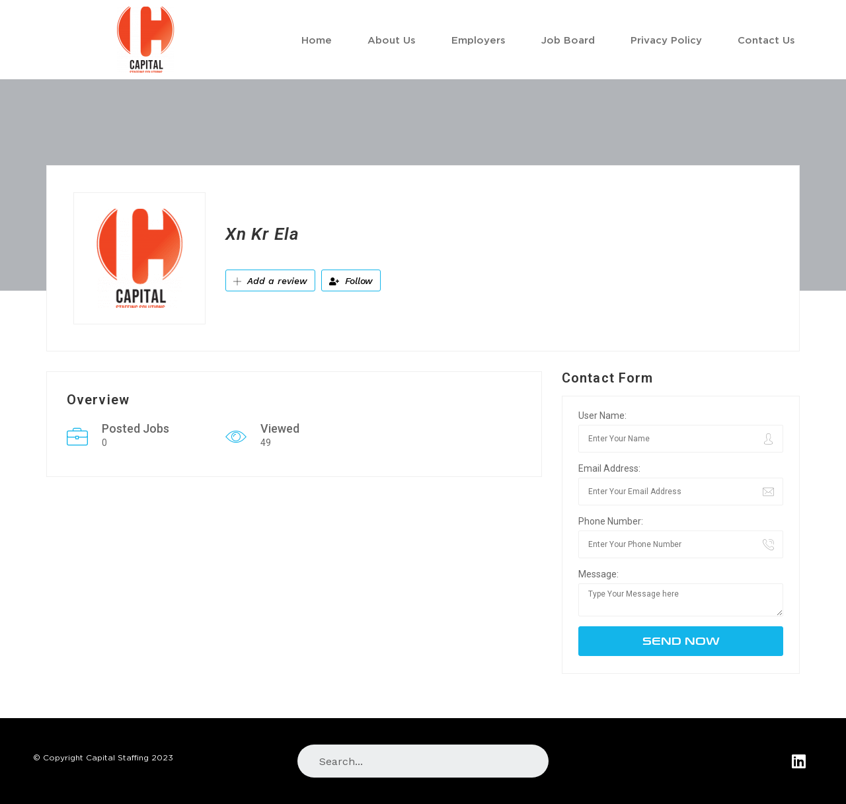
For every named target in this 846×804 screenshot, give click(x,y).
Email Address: (609, 468)
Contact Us (766, 39)
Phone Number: (610, 521)
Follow (351, 280)
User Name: (602, 415)
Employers (478, 39)
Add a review (270, 280)
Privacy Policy (666, 39)
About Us (391, 39)
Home (316, 39)
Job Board (568, 39)
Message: (598, 574)
